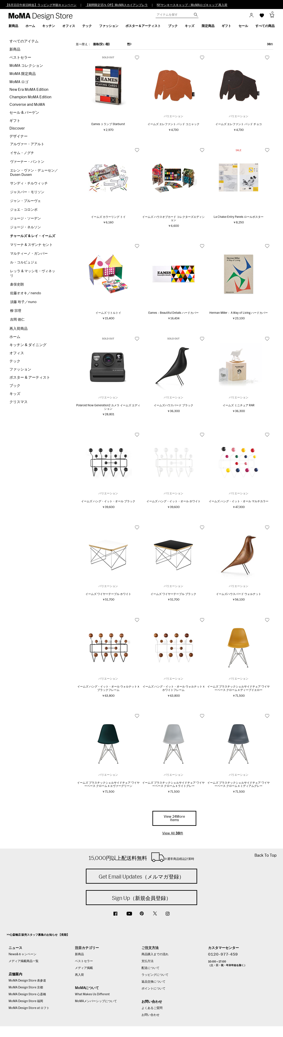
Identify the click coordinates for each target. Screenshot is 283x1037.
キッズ (14, 394)
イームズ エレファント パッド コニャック (173, 124)
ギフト (14, 121)
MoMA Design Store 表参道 (27, 980)
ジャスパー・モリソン (27, 192)
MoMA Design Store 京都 (26, 987)
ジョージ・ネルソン (25, 227)
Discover (17, 128)
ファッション (20, 369)
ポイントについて (153, 988)
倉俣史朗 (17, 284)
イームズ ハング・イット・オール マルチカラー (238, 501)
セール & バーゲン (24, 112)
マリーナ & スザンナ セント (31, 245)
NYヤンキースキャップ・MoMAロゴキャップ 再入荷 (192, 5)
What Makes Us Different (92, 994)
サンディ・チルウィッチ (29, 183)
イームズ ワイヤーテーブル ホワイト (108, 594)
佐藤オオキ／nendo (25, 293)
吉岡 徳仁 (17, 319)
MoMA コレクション (26, 65)
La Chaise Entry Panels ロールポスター (239, 217)
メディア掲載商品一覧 (24, 961)
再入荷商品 (18, 328)
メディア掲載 (84, 968)
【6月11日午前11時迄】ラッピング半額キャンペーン (41, 5)
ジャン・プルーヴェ (25, 201)
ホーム (14, 337)
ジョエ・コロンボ (23, 209)
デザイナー (18, 136)
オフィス (16, 353)
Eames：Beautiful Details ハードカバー (173, 313)
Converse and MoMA (27, 104)
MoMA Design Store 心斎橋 (27, 994)
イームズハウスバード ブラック (173, 405)
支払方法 (147, 961)
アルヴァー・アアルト (27, 144)
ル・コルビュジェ (23, 262)
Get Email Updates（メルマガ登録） (141, 877)
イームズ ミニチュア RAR (239, 405)
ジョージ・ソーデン (25, 218)
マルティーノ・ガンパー (29, 253)
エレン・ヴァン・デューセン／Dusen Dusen (34, 172)
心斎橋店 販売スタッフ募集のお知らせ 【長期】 (39, 935)
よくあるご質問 (152, 1008)
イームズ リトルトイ (108, 313)
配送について (150, 968)
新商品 (14, 49)
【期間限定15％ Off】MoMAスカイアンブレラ (116, 5)
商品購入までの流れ (155, 954)
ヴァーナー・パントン (27, 161)
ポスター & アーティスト (29, 377)
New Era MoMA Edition (28, 89)
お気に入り (137, 57)
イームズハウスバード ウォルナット (238, 594)
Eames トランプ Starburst (108, 124)
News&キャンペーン (22, 954)
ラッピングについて (155, 974)
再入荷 (79, 974)
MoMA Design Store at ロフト (29, 1008)
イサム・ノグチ (22, 153)
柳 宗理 (15, 310)
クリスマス (18, 402)
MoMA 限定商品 (22, 74)
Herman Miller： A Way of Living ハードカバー (238, 313)
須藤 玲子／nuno (23, 302)
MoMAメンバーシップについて (96, 1001)
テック (14, 361)
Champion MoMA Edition (30, 97)
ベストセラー (20, 57)
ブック (14, 385)
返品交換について (153, 981)
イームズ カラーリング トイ (108, 217)
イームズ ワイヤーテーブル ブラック (173, 594)
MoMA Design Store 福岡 (26, 1001)
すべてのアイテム (24, 41)
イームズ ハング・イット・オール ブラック (108, 501)
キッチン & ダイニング (27, 345)
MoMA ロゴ (18, 82)
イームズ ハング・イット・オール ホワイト (173, 501)
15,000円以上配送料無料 (141, 857)
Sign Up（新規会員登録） (141, 898)
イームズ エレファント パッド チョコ (238, 124)
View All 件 (172, 833)
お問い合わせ (150, 1014)
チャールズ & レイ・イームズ (32, 236)
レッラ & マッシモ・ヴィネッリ (32, 273)
